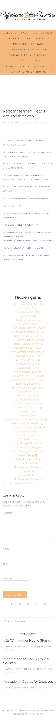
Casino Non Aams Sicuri (28, 459)
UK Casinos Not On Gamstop (28, 303)
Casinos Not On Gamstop (27, 407)
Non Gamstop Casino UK (28, 72)
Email (6, 563)
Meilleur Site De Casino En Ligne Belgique (28, 419)
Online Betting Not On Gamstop (28, 66)
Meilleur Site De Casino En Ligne (28, 423)
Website (7, 578)
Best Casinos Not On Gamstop (28, 339)
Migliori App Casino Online (28, 443)
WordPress (30, 713)
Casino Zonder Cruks (28, 367)
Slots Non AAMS (28, 463)
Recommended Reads (25, 483)
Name (7, 548)
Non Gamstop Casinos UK (28, 49)
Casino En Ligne (28, 315)
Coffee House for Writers (28, 15)
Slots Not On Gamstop (28, 383)
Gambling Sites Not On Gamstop (28, 327)
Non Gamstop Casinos (28, 61)
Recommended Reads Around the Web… (26, 661)
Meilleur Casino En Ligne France (28, 387)
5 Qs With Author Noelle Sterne (26, 640)
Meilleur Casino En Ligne (28, 447)
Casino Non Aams (28, 307)
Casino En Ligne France (28, 359)
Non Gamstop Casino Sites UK (28, 351)
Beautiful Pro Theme (32, 710)
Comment (8, 512)
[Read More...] (11, 650)
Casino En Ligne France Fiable (28, 451)
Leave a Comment (38, 122)
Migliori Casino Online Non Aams (27, 331)
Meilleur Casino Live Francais (28, 343)
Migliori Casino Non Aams (28, 403)
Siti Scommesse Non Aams (28, 467)
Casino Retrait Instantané (28, 431)
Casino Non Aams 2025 (28, 311)
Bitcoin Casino (28, 415)
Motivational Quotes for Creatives (28, 682)
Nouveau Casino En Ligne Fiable (28, 427)
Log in (40, 713)
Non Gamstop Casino (28, 323)
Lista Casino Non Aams (28, 399)
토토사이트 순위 (28, 455)
